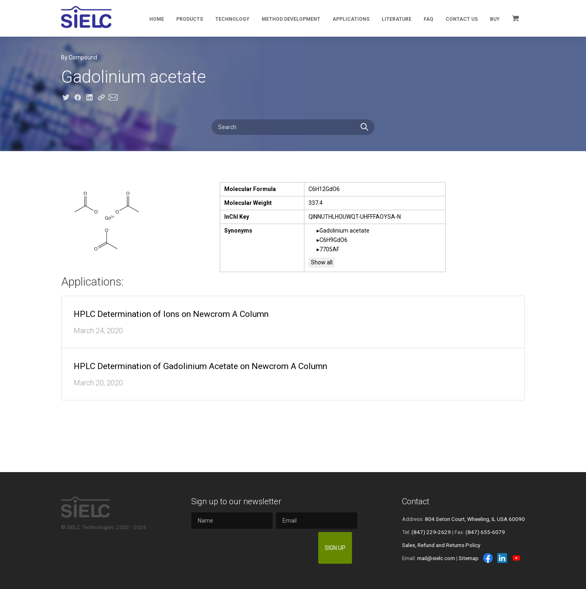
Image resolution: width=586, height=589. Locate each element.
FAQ (428, 19)
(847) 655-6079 (485, 532)
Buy (495, 19)
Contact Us (462, 19)
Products (189, 19)
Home (156, 19)
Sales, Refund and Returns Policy (441, 545)
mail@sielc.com (436, 558)
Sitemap (469, 558)
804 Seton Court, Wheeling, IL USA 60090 (475, 519)
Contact (415, 501)
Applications (351, 19)
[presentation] (253, 548)
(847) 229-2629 (431, 532)
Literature (396, 19)
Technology (232, 19)
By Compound (79, 57)
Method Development (291, 19)
